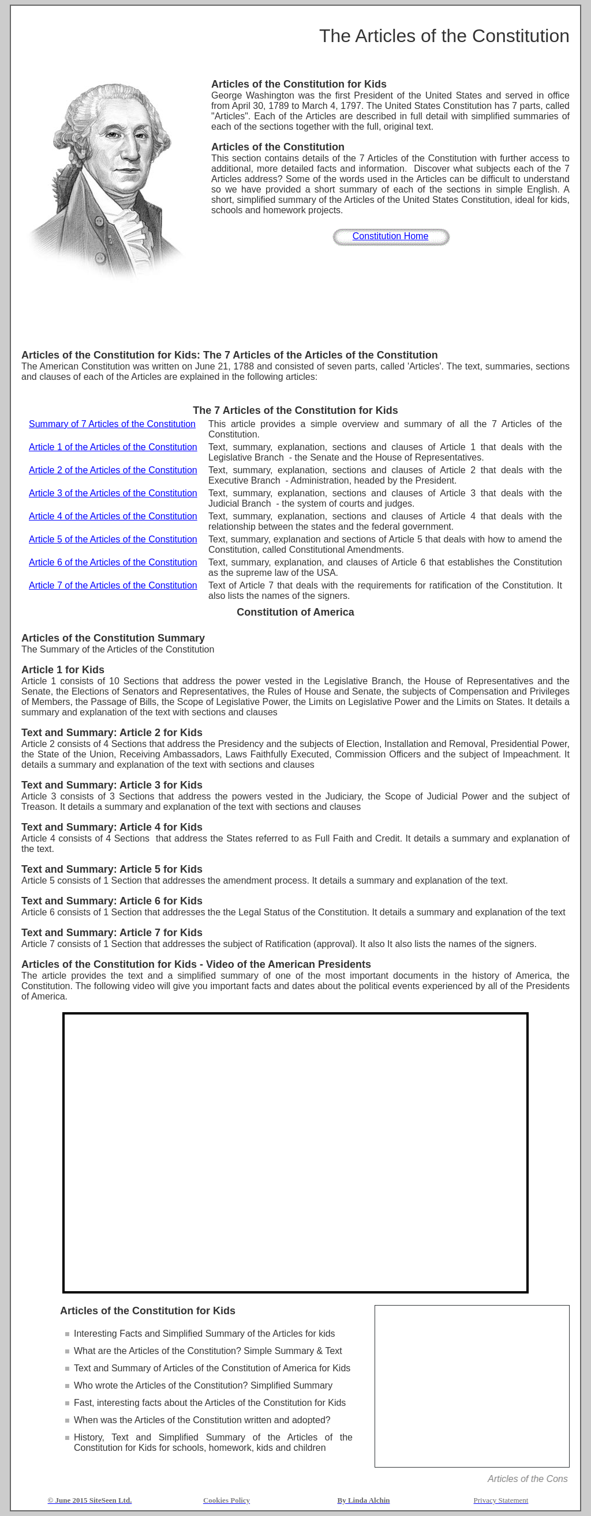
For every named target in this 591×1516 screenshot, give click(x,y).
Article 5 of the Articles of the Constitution (113, 539)
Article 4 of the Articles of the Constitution (113, 516)
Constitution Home (391, 236)
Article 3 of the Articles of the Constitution (113, 493)
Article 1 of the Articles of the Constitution (113, 447)
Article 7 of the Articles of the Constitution (113, 585)
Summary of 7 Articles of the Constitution (112, 424)
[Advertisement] (295, 318)
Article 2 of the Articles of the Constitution (113, 470)
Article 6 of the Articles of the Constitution (113, 562)
